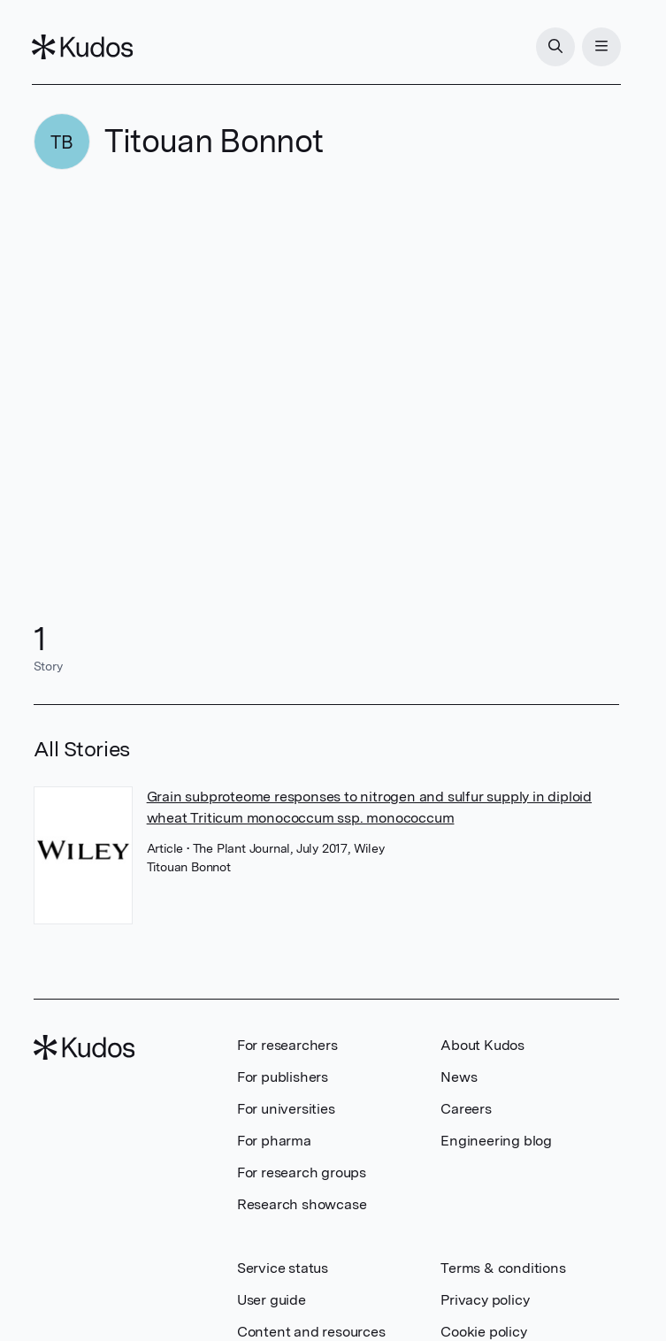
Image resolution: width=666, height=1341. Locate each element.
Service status (282, 1268)
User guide (271, 1299)
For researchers (287, 1045)
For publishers (282, 1077)
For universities (286, 1108)
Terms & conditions (502, 1268)
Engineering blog (496, 1140)
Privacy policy (484, 1299)
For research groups (301, 1172)
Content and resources (311, 1331)
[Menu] (599, 46)
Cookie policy (483, 1331)
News (458, 1077)
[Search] (553, 46)
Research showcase (302, 1204)
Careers (466, 1108)
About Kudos (482, 1045)
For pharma (274, 1140)
